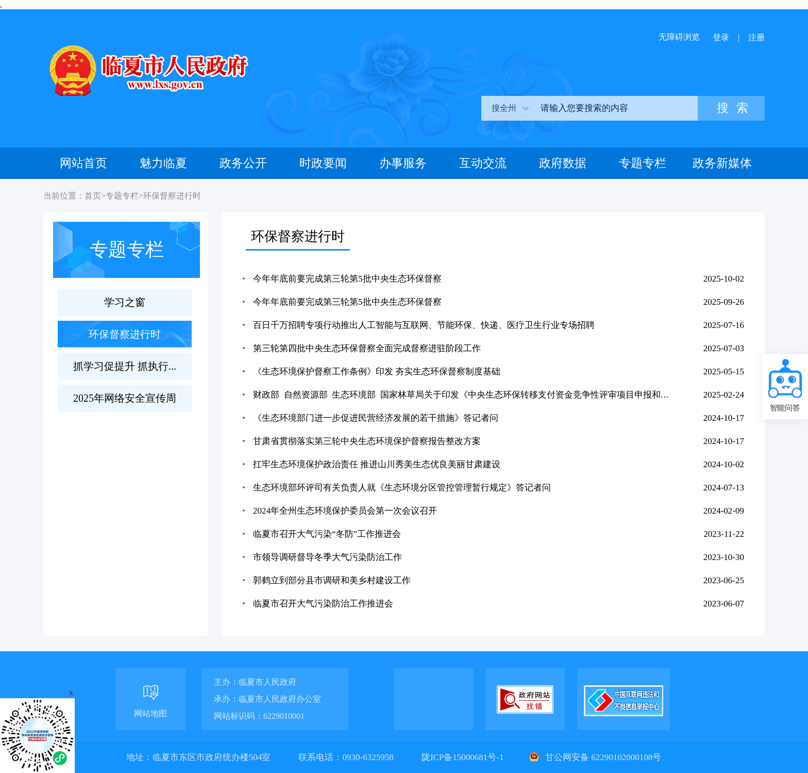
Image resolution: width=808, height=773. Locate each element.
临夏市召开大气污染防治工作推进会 (323, 603)
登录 (721, 37)
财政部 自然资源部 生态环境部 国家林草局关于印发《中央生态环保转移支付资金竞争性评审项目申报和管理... (464, 395)
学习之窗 (124, 302)
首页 (93, 195)
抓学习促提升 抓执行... (124, 366)
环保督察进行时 (172, 195)
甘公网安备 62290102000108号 (594, 757)
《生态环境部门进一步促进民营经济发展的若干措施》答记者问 (375, 418)
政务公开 (243, 163)
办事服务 (403, 163)
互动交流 (483, 163)
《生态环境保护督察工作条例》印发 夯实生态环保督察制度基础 (376, 371)
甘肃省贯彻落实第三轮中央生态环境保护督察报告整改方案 (367, 441)
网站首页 (83, 163)
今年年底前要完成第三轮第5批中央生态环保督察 (347, 279)
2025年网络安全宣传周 (124, 398)
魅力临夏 (163, 163)
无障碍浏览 (679, 36)
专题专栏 (642, 163)
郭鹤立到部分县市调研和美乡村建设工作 (332, 580)
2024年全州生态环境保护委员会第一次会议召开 (345, 511)
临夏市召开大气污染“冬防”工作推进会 (327, 534)
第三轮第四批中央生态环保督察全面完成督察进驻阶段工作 (367, 348)
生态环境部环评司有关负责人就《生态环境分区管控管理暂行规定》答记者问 (402, 487)
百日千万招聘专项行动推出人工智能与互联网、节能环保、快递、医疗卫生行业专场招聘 (424, 325)
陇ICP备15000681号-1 (464, 757)
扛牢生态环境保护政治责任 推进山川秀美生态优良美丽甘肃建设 (376, 464)
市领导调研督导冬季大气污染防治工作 (327, 557)
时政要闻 (323, 163)
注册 (756, 37)
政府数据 (562, 163)
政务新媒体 (722, 163)
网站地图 (150, 713)
